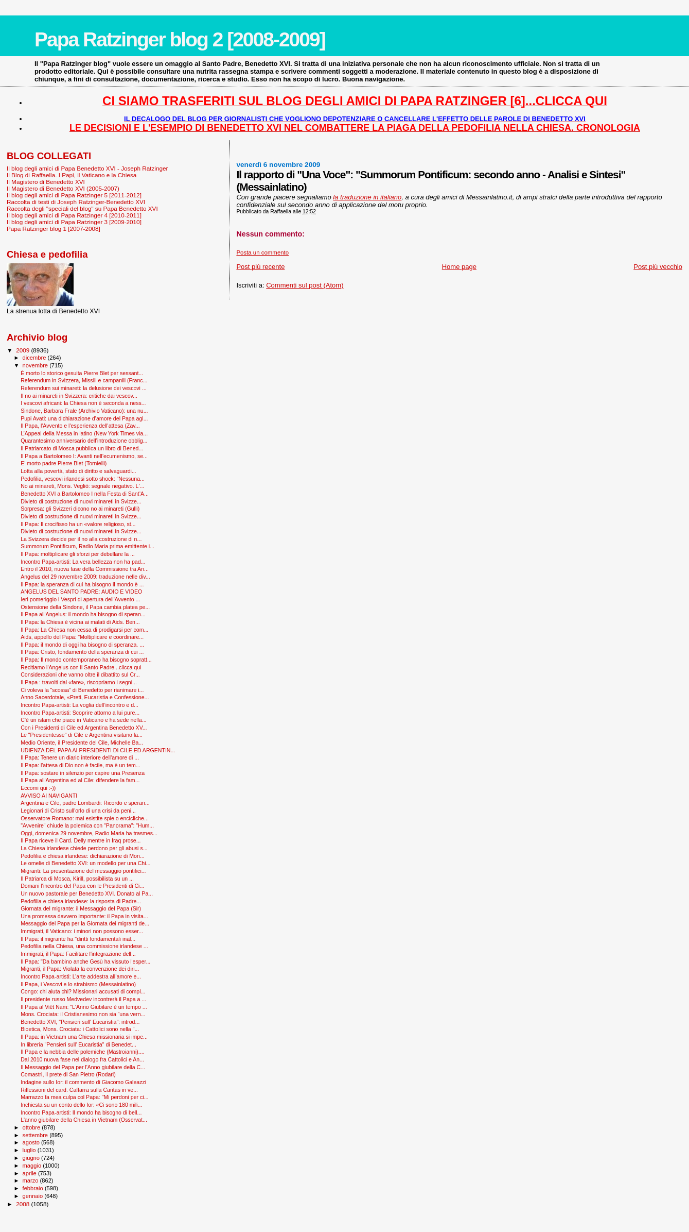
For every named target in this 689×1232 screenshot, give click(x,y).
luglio (30, 1150)
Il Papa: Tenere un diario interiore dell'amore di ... (80, 757)
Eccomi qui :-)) (38, 788)
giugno (32, 1158)
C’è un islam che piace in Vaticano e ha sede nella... (83, 720)
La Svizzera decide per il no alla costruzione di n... (81, 539)
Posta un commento (262, 252)
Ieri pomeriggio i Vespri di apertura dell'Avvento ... (80, 599)
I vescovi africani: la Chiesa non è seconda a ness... (83, 403)
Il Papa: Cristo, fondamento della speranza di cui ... (82, 652)
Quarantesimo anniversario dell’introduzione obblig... (84, 440)
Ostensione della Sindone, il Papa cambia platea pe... (85, 607)
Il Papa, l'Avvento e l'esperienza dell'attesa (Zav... (80, 426)
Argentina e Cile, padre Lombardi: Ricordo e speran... (85, 803)
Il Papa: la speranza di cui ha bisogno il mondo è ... (82, 584)
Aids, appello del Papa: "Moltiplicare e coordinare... (82, 637)
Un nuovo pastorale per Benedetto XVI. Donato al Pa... (87, 893)
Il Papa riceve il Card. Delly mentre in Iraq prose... (80, 840)
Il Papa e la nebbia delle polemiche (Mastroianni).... (83, 1052)
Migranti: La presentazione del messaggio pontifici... (83, 871)
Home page (459, 267)
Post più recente (260, 267)
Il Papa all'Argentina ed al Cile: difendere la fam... (80, 780)
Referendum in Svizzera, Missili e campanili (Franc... (84, 380)
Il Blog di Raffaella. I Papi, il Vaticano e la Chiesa (71, 175)
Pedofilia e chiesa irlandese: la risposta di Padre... (81, 901)
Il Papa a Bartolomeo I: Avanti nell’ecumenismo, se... (84, 456)
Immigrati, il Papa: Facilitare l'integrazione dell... (78, 954)
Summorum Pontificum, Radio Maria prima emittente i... (87, 546)
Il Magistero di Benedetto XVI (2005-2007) (63, 188)
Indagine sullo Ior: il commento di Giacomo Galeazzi (83, 1082)
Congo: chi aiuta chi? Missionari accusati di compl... (83, 991)
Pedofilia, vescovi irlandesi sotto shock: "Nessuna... (83, 479)
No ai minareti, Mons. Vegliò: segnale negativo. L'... (82, 486)
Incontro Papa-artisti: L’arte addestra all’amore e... (81, 976)
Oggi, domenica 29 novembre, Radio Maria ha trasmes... (89, 833)
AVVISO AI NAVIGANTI (49, 795)
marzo (31, 1180)
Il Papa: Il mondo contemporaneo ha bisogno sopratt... (86, 659)
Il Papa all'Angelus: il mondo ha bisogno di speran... (83, 614)
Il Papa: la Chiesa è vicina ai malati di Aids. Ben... (80, 622)
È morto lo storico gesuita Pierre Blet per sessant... (82, 373)
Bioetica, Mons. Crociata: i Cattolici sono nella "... (80, 1029)
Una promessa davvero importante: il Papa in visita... (84, 916)
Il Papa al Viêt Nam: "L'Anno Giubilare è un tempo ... (84, 1007)
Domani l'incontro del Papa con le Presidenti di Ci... (82, 886)
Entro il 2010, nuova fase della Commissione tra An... (85, 569)
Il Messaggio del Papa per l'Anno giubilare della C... (83, 1067)
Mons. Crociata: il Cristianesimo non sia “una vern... (83, 1014)
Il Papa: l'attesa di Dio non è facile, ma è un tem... (80, 765)
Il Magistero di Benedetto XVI (46, 181)
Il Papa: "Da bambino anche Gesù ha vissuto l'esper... (85, 961)
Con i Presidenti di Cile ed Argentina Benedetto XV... (84, 727)
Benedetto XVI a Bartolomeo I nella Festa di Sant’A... (85, 494)
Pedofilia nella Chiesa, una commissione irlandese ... (84, 946)
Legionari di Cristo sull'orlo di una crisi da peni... (78, 810)
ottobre (32, 1127)
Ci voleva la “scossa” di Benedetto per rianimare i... (82, 690)
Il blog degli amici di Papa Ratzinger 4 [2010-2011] (74, 215)
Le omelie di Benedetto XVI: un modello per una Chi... (85, 863)
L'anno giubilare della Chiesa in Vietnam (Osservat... (84, 1120)
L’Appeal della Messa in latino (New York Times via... (84, 433)
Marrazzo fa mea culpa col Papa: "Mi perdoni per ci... (84, 1097)
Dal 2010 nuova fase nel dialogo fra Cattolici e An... (82, 1059)
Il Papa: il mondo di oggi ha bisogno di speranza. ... (82, 645)
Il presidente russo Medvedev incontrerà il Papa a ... (83, 999)
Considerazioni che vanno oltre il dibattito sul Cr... (80, 674)
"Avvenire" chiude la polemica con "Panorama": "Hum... (87, 825)
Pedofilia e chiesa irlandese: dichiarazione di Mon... (83, 856)
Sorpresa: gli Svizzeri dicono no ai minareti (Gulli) (80, 508)
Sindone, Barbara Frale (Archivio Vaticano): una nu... (84, 411)
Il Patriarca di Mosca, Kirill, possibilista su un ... (77, 878)
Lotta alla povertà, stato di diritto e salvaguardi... (78, 471)
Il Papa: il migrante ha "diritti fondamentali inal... (78, 939)
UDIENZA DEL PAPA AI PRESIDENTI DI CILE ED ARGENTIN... (98, 750)
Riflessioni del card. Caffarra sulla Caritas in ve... (79, 1090)
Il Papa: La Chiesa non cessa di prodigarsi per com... (84, 630)
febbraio (34, 1188)
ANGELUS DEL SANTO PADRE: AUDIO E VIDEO (81, 591)
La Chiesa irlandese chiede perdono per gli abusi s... (84, 848)
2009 (23, 350)
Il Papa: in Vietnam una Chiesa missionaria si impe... (84, 1037)
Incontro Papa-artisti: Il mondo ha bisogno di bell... (81, 1112)
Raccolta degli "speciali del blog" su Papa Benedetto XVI (82, 208)
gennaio (34, 1196)
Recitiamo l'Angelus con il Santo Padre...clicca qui (81, 667)
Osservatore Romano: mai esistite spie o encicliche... (85, 818)
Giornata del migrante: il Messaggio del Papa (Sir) (81, 908)
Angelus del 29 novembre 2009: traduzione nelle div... (85, 576)
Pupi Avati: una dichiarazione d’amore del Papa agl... (84, 418)
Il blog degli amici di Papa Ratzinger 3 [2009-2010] (74, 221)
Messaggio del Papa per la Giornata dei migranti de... (85, 923)
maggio (33, 1165)
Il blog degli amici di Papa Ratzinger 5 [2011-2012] (74, 195)
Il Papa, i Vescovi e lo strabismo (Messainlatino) (78, 984)
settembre (36, 1135)
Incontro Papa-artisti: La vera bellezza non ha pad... (83, 562)
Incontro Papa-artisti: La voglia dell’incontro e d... (79, 705)
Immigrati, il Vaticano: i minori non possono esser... (82, 931)
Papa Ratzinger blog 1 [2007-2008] (53, 228)
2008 (23, 1204)
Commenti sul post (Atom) (304, 285)
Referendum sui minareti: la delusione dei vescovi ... (84, 388)
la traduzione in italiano (367, 197)
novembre (36, 365)
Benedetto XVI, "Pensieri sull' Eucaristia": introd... (80, 1022)
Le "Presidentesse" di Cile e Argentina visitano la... (82, 735)
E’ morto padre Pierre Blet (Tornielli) (64, 463)
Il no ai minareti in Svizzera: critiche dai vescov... (79, 396)
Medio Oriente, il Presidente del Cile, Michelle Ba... (82, 742)
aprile (30, 1173)
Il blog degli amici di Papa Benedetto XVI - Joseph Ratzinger (87, 168)
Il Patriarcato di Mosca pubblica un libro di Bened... (82, 448)
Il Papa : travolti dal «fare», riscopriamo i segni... (79, 682)
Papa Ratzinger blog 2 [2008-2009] (179, 39)
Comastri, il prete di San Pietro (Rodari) (68, 1074)
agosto (32, 1142)
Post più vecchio (657, 267)
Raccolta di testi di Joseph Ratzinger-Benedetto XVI (76, 201)
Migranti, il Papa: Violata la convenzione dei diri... (80, 969)
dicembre (35, 358)
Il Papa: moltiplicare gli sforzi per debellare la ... (78, 554)
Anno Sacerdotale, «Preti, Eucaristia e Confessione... (85, 697)
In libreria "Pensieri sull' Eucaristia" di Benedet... (78, 1044)
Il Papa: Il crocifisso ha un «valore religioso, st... (78, 524)
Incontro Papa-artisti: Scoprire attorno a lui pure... (80, 713)
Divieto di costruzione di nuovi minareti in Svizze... (81, 501)
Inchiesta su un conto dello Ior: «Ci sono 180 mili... (81, 1105)
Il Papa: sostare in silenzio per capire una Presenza (83, 773)
